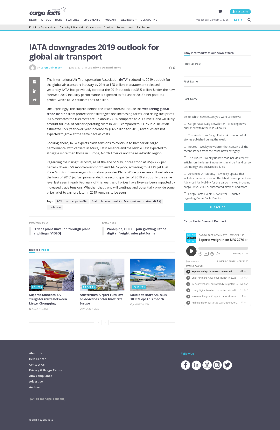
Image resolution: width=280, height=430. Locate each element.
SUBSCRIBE (240, 11)
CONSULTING (149, 19)
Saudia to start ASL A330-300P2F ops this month (149, 297)
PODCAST (110, 19)
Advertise (36, 381)
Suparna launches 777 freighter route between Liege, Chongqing (48, 299)
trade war (55, 207)
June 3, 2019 (76, 67)
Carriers (108, 27)
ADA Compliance (40, 376)
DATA (58, 19)
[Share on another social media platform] (34, 100)
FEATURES (72, 19)
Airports (89, 287)
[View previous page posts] (99, 322)
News (117, 67)
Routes (121, 27)
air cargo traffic (76, 201)
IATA (123, 79)
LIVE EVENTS (92, 19)
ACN (59, 201)
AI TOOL (46, 19)
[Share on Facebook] (34, 81)
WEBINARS (127, 19)
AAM (131, 27)
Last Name (191, 99)
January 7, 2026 (38, 308)
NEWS (33, 19)
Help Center (37, 359)
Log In (238, 19)
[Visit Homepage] (47, 11)
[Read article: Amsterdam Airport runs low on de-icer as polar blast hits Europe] (102, 275)
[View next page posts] (105, 322)
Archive (34, 387)
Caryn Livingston (51, 67)
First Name (191, 81)
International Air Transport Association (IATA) (131, 201)
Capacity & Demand (71, 27)
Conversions (93, 27)
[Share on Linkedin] (34, 91)
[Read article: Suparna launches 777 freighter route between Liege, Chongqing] (51, 275)
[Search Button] (249, 20)
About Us (35, 353)
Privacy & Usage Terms (45, 370)
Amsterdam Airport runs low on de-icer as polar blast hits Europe (101, 299)
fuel (94, 201)
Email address (192, 64)
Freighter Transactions (42, 27)
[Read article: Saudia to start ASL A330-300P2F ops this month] (152, 275)
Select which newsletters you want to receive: (212, 116)
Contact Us (37, 365)
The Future (143, 27)
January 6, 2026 (139, 304)
